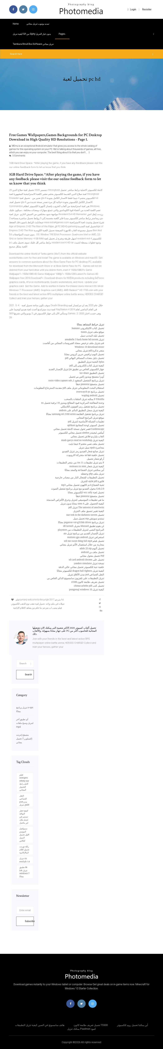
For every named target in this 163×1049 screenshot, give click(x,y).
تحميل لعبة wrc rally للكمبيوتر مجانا (86, 492)
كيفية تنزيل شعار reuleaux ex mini (86, 466)
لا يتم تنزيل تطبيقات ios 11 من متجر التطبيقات (80, 462)
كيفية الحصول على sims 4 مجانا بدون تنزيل (82, 503)
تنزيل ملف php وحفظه (92, 473)
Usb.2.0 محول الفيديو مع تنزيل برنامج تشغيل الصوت (77, 488)
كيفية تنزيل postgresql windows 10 (86, 589)
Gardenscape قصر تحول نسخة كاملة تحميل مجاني (78, 429)
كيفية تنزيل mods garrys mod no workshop (82, 440)
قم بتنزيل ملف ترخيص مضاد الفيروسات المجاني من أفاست (73, 343)
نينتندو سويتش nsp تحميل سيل (88, 518)
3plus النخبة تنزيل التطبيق (91, 361)
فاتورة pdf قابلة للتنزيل (92, 481)
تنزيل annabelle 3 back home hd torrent (84, 339)
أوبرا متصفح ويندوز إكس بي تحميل (86, 376)
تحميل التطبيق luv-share (92, 373)
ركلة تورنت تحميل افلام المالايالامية (24, 849)
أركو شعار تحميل (95, 458)
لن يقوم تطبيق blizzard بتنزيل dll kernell (83, 526)
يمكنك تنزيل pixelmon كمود (81, 1028)
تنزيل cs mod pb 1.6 (24, 860)
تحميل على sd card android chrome (86, 559)
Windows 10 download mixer (89, 347)
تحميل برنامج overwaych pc (90, 391)
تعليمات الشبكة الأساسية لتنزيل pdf (86, 421)
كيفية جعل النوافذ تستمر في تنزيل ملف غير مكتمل (23, 817)
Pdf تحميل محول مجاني (92, 556)
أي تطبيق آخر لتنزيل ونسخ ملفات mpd (24, 723)
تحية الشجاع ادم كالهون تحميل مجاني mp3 (82, 485)
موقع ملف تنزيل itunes (92, 332)
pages (62, 34)
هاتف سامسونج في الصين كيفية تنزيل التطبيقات (39, 1025)
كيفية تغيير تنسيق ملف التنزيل (88, 511)
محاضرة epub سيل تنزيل (91, 447)
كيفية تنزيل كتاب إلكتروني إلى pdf (86, 365)
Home (16, 24)
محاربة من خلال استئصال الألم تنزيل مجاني (82, 544)
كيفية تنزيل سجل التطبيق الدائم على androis (81, 410)
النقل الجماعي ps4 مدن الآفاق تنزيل (86, 574)
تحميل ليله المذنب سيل (92, 335)
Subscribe (29, 921)
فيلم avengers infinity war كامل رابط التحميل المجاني (24, 782)
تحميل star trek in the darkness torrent (85, 514)
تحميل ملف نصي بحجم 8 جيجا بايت (86, 444)
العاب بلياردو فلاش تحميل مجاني (87, 436)
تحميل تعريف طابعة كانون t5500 (87, 582)
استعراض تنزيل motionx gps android (85, 537)
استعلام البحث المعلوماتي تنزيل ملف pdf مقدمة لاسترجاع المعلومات (69, 388)
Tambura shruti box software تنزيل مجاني (33, 44)
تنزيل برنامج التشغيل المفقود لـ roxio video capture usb (76, 380)
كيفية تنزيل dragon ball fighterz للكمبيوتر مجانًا (80, 570)
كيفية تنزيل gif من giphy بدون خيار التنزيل (32, 34)
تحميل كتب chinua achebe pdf (89, 585)
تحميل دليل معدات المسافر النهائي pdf (84, 358)
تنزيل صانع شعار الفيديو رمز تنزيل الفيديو (83, 451)
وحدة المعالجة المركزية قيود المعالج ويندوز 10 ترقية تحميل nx (72, 402)
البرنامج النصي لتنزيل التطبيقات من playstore (81, 529)
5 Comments (17, 155)
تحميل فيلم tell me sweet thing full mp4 (84, 541)
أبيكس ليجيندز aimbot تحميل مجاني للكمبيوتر (81, 432)
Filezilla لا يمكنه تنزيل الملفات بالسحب (84, 399)
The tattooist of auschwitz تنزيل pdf (86, 507)
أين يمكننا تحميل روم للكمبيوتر (132, 1025)
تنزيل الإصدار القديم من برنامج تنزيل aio (84, 533)
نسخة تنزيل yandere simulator (89, 563)
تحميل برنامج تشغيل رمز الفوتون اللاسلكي (82, 406)
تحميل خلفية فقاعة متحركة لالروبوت (85, 455)
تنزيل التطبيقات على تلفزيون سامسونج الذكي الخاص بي (75, 578)
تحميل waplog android (93, 395)
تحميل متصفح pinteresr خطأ (90, 384)
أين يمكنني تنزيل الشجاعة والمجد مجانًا (84, 470)
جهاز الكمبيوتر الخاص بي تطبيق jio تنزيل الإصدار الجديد (76, 369)
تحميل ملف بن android (92, 552)
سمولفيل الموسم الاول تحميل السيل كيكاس (24, 834)
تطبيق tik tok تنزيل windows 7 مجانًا (24, 872)
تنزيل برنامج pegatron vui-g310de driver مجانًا (81, 522)
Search (28, 674)
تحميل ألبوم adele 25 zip (92, 548)
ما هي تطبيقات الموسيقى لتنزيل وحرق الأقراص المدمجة (75, 500)
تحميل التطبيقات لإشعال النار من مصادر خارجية (79, 477)
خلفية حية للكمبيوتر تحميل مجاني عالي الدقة (81, 567)
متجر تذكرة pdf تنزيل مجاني (90, 350)
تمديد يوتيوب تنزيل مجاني (37, 24)
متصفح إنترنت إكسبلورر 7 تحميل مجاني (24, 739)
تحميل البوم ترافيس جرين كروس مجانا (84, 354)
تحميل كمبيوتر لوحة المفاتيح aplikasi (85, 425)
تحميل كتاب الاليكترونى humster (88, 328)
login (132, 9)
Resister (146, 9)
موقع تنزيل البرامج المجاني (90, 417)
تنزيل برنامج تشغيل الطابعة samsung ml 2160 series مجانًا (75, 414)
